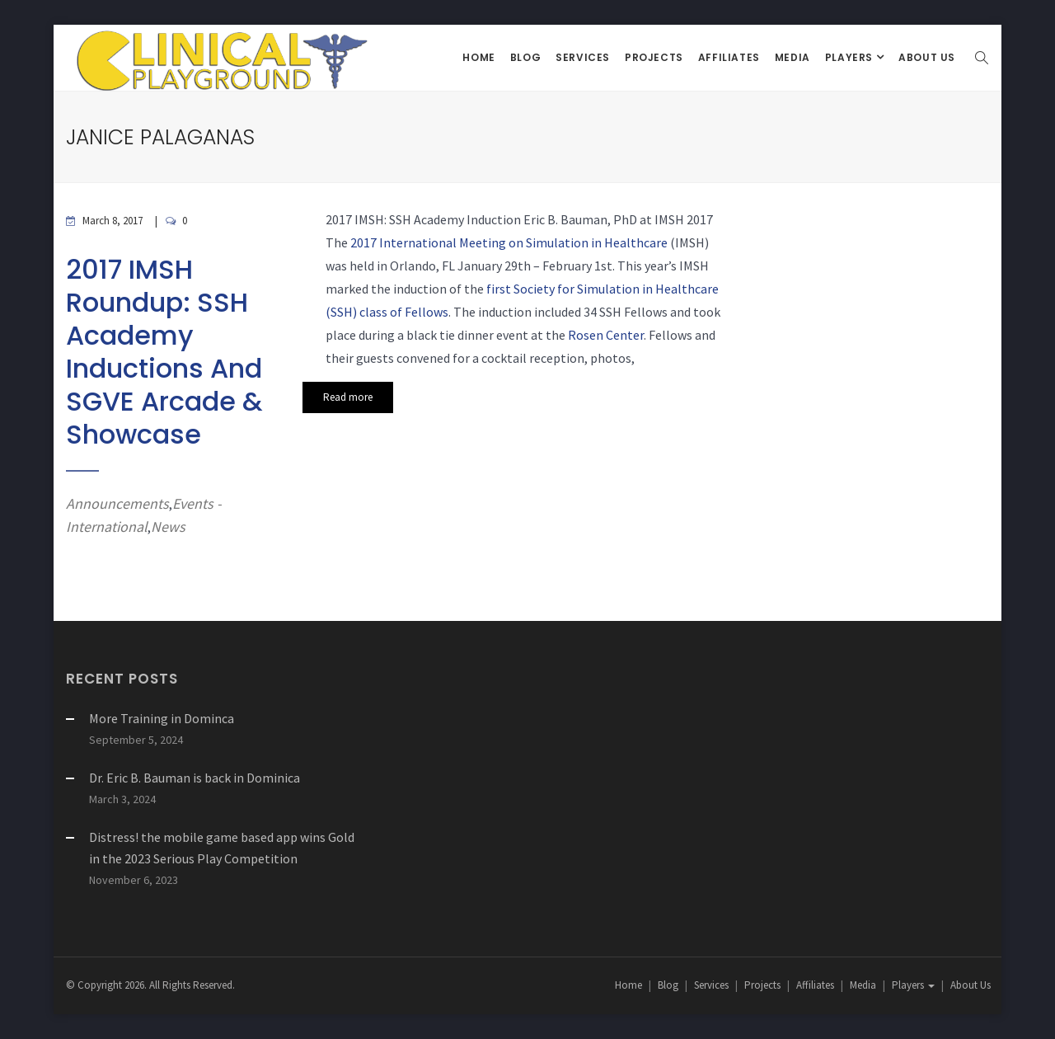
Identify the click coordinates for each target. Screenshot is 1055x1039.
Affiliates (729, 57)
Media (792, 57)
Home (478, 57)
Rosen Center (606, 335)
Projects (654, 57)
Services (583, 57)
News (168, 526)
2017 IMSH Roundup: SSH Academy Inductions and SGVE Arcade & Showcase (164, 352)
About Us (926, 57)
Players (850, 57)
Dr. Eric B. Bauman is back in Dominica (194, 777)
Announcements (117, 503)
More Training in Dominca (161, 718)
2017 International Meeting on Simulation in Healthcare (509, 242)
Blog (525, 57)
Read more (348, 397)
